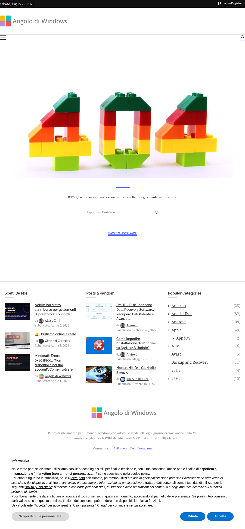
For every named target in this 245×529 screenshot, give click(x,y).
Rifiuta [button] (193, 516)
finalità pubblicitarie (38, 487)
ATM (205, 351)
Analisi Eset (205, 319)
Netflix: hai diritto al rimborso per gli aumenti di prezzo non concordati (55, 314)
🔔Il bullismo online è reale (55, 339)
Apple (205, 335)
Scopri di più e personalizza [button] (40, 516)
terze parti (78, 478)
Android (205, 327)
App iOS (208, 343)
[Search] (242, 38)
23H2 (205, 375)
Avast (205, 359)
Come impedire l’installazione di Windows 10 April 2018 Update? (136, 348)
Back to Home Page (122, 238)
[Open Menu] (3, 38)
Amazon (205, 311)
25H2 (205, 383)
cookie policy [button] (140, 473)
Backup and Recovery (205, 367)
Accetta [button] (220, 516)
